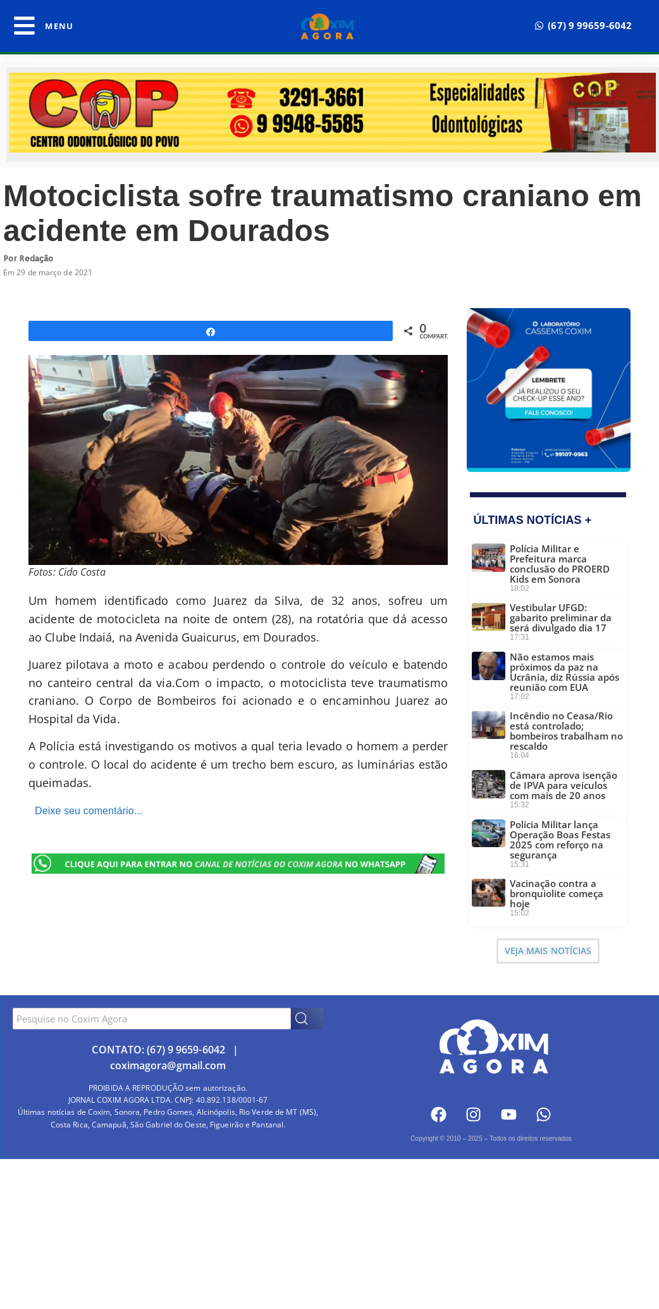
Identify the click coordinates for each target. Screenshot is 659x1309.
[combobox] (152, 1018)
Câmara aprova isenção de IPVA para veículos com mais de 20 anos (563, 785)
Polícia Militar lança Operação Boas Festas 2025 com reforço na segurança (560, 839)
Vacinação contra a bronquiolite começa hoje (556, 893)
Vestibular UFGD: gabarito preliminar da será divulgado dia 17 (561, 617)
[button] (583, 26)
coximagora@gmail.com (168, 1065)
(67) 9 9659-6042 (186, 1050)
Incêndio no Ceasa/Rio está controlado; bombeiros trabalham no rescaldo (566, 730)
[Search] (307, 1018)
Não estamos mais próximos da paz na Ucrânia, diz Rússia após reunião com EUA (564, 671)
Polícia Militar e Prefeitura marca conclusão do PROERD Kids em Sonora (560, 563)
